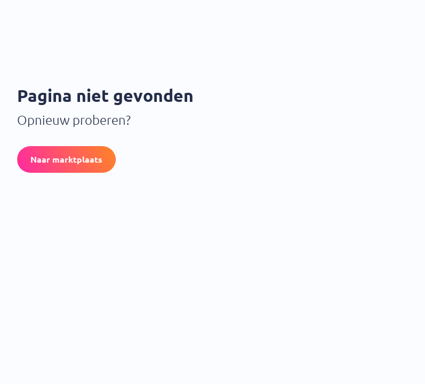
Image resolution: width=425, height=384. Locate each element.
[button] (66, 159)
